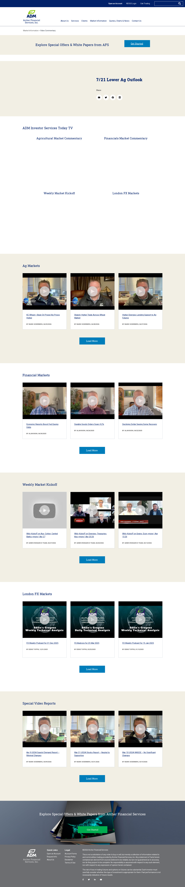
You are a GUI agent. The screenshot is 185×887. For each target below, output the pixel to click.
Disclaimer (69, 860)
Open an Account (115, 4)
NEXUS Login (131, 4)
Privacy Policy (70, 857)
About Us (50, 860)
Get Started (137, 43)
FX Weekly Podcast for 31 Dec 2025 (42, 643)
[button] (99, 97)
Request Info (52, 857)
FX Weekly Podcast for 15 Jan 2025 (138, 643)
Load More (92, 340)
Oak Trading (145, 4)
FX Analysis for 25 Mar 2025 (86, 643)
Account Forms (71, 854)
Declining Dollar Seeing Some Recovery (139, 424)
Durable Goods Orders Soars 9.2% (89, 424)
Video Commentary (48, 31)
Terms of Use (70, 863)
